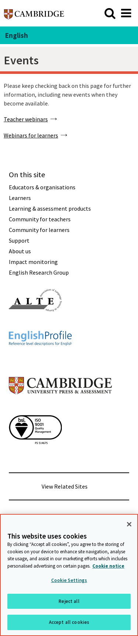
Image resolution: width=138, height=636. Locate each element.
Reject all (69, 601)
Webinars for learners (31, 135)
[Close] (129, 524)
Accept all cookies (69, 622)
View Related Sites (65, 486)
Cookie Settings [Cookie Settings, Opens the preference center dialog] (69, 580)
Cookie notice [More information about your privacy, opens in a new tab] (108, 566)
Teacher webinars (26, 119)
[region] (69, 575)
